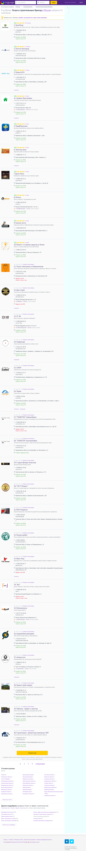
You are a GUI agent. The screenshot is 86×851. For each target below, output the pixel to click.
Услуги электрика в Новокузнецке (28, 266)
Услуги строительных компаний (8, 820)
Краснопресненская (14, 842)
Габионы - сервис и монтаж (26, 709)
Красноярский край (27, 777)
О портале (10, 839)
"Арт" (17, 584)
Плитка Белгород (21, 49)
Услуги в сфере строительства (19, 808)
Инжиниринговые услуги (7, 812)
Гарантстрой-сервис (23, 685)
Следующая (40, 764)
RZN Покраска (21, 510)
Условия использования (29, 839)
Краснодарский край (28, 774)
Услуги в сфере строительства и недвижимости (45, 812)
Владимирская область (7, 785)
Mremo (17, 197)
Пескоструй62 (20, 535)
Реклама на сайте (18, 839)
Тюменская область (49, 785)
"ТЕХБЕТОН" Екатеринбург (25, 441)
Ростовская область (49, 774)
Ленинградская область (7, 781)
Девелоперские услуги (6, 816)
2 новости (16, 308)
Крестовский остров (34, 842)
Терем (17, 391)
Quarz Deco (19, 174)
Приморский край (27, 789)
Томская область (48, 783)
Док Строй (19, 290)
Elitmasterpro (20, 608)
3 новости (16, 409)
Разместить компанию (70, 2)
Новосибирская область (29, 783)
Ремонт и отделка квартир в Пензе (29, 245)
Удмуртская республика (50, 787)
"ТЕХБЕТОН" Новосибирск (25, 417)
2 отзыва (27, 70)
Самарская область (49, 779)
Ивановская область (6, 789)
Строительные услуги (6, 814)
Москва (3, 774)
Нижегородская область (29, 781)
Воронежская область (6, 787)
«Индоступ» (20, 657)
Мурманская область (28, 779)
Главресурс (19, 342)
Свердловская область (50, 781)
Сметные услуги (37, 818)
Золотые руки (20, 150)
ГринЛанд (18, 25)
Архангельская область (7, 783)
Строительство (5, 808)
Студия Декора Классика (25, 462)
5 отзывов (27, 46)
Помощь (6, 839)
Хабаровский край (48, 789)
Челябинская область (49, 795)
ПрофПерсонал (20, 126)
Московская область (6, 777)
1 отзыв (27, 96)
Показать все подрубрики (9, 824)
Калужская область (6, 791)
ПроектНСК (19, 72)
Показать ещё (32, 753)
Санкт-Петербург (5, 779)
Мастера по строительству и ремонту (42, 814)
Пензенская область (28, 785)
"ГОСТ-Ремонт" (21, 486)
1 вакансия (22, 409)
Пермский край (26, 787)
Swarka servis (20, 223)
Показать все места (7, 799)
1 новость (16, 90)
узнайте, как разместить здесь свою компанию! (33, 17)
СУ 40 (17, 316)
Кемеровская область (6, 793)
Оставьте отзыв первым (28, 264)
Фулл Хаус (19, 558)
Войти (81, 2)
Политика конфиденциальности (44, 839)
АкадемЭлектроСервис (24, 634)
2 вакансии (16, 359)
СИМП (17, 368)
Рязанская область (48, 777)
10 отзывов (28, 23)
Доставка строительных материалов (42, 820)
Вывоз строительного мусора (8, 818)
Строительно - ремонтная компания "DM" (31, 733)
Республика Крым (27, 791)
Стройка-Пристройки (23, 98)
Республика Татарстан (28, 793)
